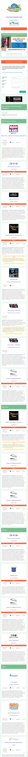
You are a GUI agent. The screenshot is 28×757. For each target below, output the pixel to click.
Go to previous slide (4, 44)
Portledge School (14, 575)
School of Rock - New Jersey (14, 310)
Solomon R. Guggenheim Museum (13, 378)
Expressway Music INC (14, 199)
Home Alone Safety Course (14, 712)
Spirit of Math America (14, 640)
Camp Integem (14, 682)
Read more (4, 158)
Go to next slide (24, 44)
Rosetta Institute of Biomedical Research (14, 742)
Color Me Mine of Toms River (13, 166)
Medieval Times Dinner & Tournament (14, 235)
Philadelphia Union (14, 279)
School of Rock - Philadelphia (14, 344)
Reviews (23, 206)
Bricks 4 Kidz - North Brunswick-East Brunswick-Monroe (13, 135)
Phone (19, 142)
